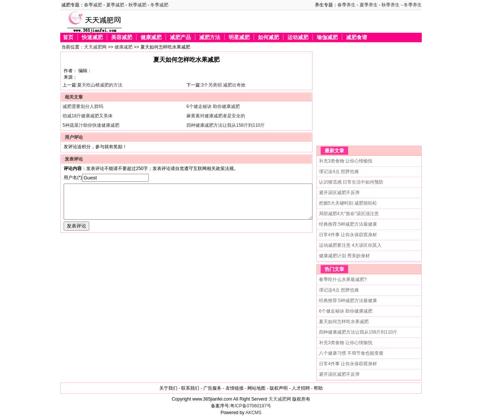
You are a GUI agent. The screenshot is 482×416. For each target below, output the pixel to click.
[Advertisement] (363, 99)
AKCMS (254, 412)
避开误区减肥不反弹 (339, 192)
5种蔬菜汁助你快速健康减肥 (91, 125)
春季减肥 (93, 5)
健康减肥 (151, 37)
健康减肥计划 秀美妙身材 (344, 255)
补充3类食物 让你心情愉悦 (345, 161)
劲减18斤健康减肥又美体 (88, 115)
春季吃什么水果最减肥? (343, 279)
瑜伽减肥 (327, 37)
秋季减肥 (137, 5)
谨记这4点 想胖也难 (339, 171)
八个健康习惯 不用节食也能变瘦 (351, 353)
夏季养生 (369, 5)
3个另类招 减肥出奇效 (223, 85)
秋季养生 (390, 5)
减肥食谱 (356, 37)
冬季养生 (413, 5)
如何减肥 (268, 37)
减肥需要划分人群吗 (83, 106)
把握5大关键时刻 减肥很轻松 (348, 203)
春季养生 (346, 5)
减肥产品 (180, 37)
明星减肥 (239, 37)
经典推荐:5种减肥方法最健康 (348, 224)
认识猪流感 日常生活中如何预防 (351, 182)
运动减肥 (297, 37)
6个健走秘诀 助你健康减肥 (213, 106)
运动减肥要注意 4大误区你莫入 (350, 245)
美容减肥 (121, 37)
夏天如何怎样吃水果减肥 (344, 321)
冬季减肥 (159, 5)
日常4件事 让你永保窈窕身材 (348, 234)
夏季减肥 (115, 5)
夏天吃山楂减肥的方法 (99, 85)
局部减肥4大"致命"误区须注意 (349, 213)
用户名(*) (73, 177)
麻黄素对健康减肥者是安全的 (215, 115)
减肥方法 (209, 37)
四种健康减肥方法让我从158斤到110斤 (225, 125)
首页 (68, 37)
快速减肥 (92, 37)
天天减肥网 (95, 47)
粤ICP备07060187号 (250, 405)
